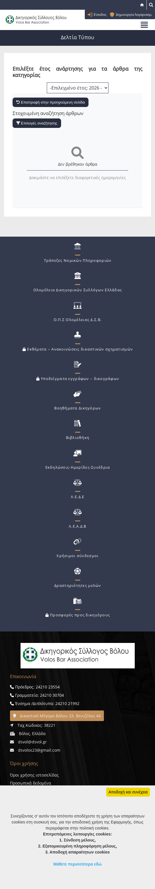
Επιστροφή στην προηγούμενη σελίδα (50, 102)
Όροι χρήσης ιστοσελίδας (34, 775)
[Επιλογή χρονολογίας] (77, 87)
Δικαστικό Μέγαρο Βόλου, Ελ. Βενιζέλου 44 (57, 715)
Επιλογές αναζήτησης (36, 123)
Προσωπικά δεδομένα (30, 783)
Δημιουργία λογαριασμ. (134, 14)
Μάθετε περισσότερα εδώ (77, 864)
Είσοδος (100, 14)
